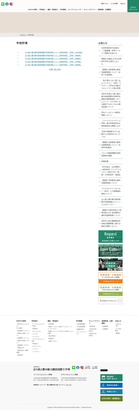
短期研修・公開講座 (107, 322)
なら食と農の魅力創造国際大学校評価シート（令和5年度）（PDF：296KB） (53, 59)
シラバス (35, 334)
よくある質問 (114, 3)
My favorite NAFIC (92, 330)
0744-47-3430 (69, 380)
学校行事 (92, 326)
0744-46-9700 (41, 380)
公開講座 (105, 329)
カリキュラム (36, 331)
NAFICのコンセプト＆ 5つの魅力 (23, 326)
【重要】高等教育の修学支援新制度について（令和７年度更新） (110, 72)
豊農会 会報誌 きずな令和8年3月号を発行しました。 (111, 61)
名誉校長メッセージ (23, 330)
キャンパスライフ (94, 322)
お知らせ (122, 3)
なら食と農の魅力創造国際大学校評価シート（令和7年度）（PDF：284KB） (53, 65)
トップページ (17, 35)
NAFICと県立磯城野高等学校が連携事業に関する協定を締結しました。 (110, 223)
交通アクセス (104, 3)
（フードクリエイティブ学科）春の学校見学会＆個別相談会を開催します (110, 123)
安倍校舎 (51, 324)
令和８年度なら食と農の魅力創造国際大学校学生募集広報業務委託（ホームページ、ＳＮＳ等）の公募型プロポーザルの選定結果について (110, 100)
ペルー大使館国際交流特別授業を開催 (110, 154)
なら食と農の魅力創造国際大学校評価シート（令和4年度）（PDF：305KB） (53, 55)
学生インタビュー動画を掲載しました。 (110, 113)
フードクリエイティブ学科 (38, 325)
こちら (70, 385)
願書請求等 (80, 329)
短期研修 (105, 326)
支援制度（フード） (23, 338)
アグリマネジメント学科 (38, 340)
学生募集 (79, 321)
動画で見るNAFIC (93, 334)
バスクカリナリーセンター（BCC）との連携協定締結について (111, 191)
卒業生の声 (20, 348)
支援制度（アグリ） (23, 345)
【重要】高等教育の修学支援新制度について (110, 181)
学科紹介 (35, 321)
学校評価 (104, 161)
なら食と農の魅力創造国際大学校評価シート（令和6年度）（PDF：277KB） (53, 62)
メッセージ (35, 336)
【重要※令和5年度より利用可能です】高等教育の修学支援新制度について (111, 212)
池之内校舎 (51, 336)
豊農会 (118, 333)
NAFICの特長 (21, 321)
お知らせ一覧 (118, 325)
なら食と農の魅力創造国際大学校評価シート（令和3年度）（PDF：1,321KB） (54, 52)
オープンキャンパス (81, 333)
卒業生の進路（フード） (23, 334)
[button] (33, 10)
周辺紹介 (51, 338)
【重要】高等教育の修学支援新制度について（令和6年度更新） (110, 144)
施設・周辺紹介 (53, 321)
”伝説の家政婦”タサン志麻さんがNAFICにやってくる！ (110, 134)
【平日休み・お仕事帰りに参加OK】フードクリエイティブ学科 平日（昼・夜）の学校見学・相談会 (111, 171)
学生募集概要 (81, 324)
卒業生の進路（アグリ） (23, 341)
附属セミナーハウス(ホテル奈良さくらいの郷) (60, 332)
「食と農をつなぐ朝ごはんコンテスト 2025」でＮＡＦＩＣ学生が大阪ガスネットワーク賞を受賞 (111, 84)
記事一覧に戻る (55, 69)
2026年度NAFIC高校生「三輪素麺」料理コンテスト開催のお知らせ (110, 50)
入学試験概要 (81, 326)
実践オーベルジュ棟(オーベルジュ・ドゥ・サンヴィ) (60, 327)
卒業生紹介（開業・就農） (23, 351)
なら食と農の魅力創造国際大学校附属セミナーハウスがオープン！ (110, 201)
